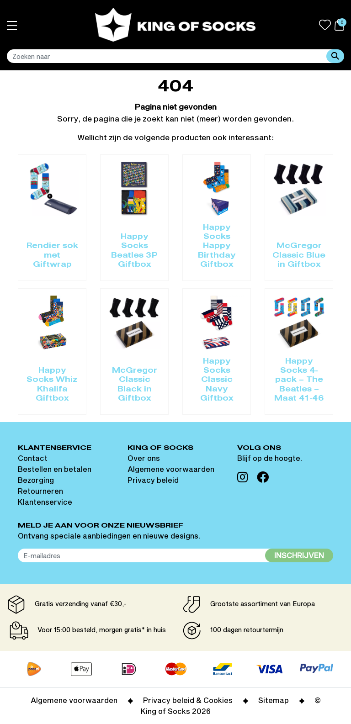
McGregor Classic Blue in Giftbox (298, 255)
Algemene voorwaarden (171, 469)
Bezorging (36, 480)
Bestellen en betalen (54, 469)
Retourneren (40, 490)
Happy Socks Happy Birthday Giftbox (216, 247)
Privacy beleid (153, 480)
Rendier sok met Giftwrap (52, 255)
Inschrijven (299, 555)
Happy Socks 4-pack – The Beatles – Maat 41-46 (299, 380)
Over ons (144, 458)
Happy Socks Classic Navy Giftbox (217, 380)
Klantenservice (45, 501)
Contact (33, 458)
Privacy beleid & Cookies (188, 700)
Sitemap (273, 700)
